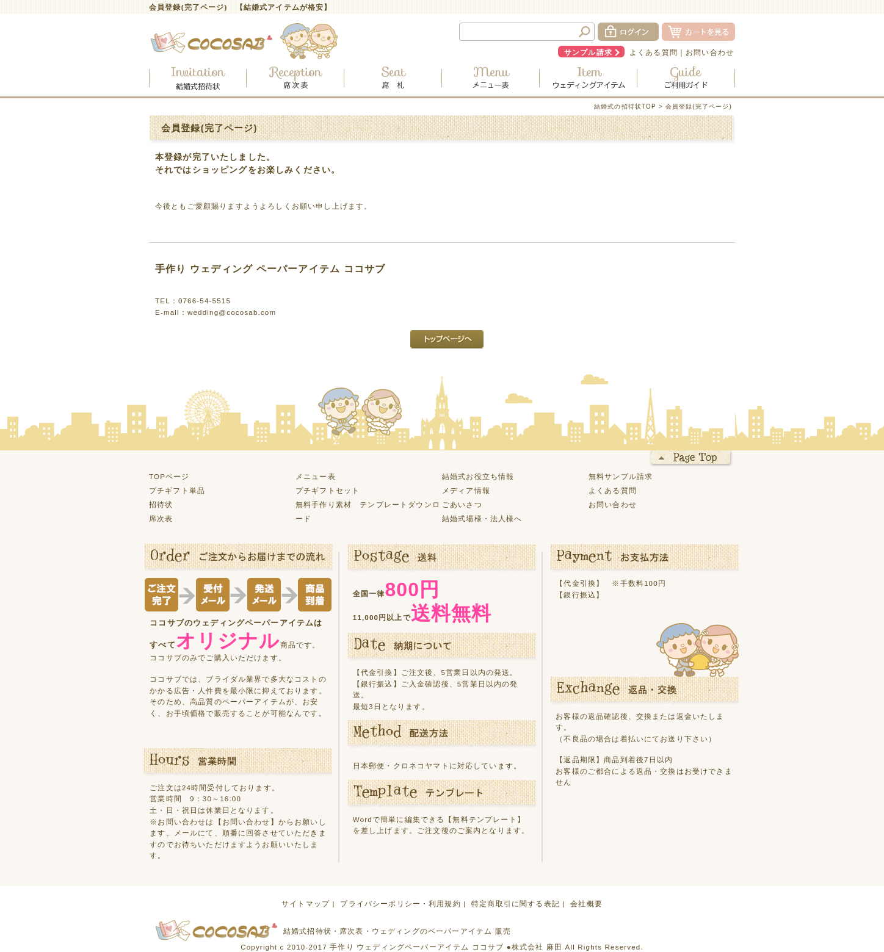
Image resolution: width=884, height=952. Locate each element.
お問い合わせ (710, 52)
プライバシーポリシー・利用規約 (400, 903)
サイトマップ (305, 903)
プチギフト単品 (177, 490)
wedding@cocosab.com (231, 312)
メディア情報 (466, 490)
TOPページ (169, 476)
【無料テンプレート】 (484, 819)
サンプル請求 (588, 52)
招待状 (161, 504)
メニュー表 (315, 476)
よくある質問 (653, 52)
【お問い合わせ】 (246, 822)
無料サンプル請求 (621, 476)
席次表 (161, 518)
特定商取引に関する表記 (515, 903)
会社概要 (586, 903)
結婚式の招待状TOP (625, 106)
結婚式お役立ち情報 (478, 476)
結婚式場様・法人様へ (482, 518)
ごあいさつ (462, 504)
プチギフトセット (327, 490)
